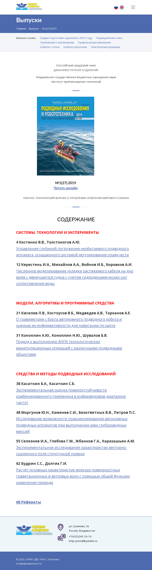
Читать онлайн (66, 189)
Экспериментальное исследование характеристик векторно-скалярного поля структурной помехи (71, 450)
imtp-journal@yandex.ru (83, 541)
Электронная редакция (105, 47)
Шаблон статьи (50, 47)
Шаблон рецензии (75, 47)
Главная (21, 28)
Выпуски (34, 28)
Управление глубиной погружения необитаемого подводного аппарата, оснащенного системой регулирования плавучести (72, 251)
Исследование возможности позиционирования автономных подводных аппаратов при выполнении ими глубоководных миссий (72, 425)
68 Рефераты (28, 502)
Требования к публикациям (57, 42)
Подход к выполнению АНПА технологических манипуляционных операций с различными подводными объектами (69, 348)
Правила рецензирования (94, 42)
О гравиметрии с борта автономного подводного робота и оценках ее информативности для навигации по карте (69, 322)
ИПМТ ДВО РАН (35, 559)
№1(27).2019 (65, 184)
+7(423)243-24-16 (80, 536)
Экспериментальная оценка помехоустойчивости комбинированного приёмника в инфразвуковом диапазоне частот (71, 396)
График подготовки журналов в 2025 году (66, 38)
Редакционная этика (109, 38)
